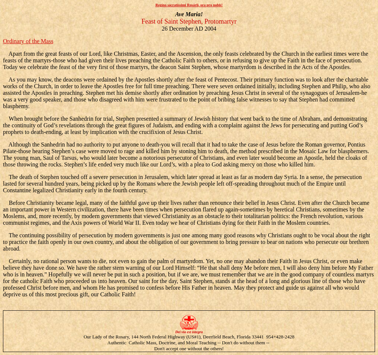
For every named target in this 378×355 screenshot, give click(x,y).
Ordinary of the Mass (28, 41)
